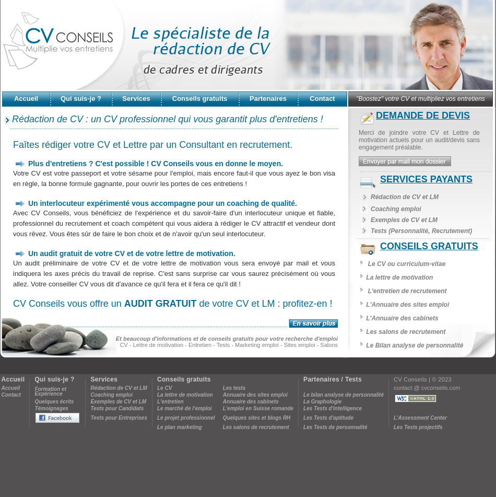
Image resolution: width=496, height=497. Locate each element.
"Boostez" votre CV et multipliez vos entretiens (420, 98)
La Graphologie (322, 401)
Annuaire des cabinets (251, 401)
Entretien (199, 345)
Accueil (11, 388)
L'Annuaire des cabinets (402, 318)
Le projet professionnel (186, 418)
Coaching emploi (396, 209)
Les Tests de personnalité (335, 427)
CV (124, 345)
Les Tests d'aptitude (328, 418)
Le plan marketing (179, 427)
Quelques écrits (54, 401)
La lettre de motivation (399, 277)
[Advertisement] (248, 460)
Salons (329, 345)
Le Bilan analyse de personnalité (414, 345)
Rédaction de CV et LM (405, 197)
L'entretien (170, 401)
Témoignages (51, 408)
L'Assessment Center (420, 418)
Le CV (164, 388)
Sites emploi (299, 345)
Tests (223, 345)
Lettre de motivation (158, 345)
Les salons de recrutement (405, 332)
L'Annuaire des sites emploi (407, 304)
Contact (11, 395)
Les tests (234, 388)
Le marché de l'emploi (184, 408)
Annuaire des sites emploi (255, 395)
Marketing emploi (257, 345)
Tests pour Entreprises (118, 418)
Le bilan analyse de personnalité (343, 395)
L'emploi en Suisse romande (258, 408)
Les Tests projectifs (418, 427)
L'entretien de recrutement (407, 291)
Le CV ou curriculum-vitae (407, 264)
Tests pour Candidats (117, 408)
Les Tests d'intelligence (332, 408)
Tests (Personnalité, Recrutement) (421, 231)
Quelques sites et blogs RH (256, 418)
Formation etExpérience (50, 391)
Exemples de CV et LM (404, 220)
